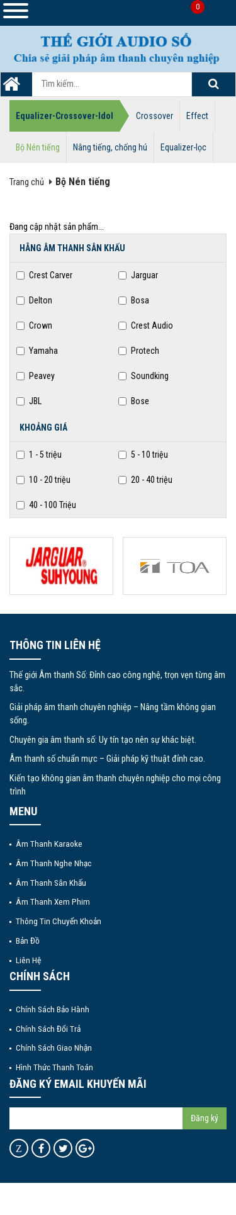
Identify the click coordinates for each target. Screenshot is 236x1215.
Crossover (154, 116)
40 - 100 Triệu (46, 505)
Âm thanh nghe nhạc (53, 863)
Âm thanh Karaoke (49, 844)
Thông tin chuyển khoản (58, 921)
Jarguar (138, 275)
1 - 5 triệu (39, 454)
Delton (34, 300)
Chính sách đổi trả (48, 1029)
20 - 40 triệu (145, 480)
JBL (29, 401)
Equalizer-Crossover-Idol (64, 116)
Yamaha (37, 351)
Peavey (35, 376)
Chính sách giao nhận (54, 1048)
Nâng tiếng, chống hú (110, 147)
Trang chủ (26, 182)
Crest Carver (44, 275)
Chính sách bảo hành (52, 1009)
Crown (34, 325)
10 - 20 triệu (43, 480)
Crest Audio (145, 325)
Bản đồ (28, 940)
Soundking (143, 376)
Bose (133, 401)
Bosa (133, 300)
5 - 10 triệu (143, 454)
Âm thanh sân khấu (51, 883)
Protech (138, 351)
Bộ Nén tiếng (38, 147)
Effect (197, 116)
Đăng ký (204, 1118)
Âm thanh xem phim (53, 901)
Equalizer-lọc (183, 147)
